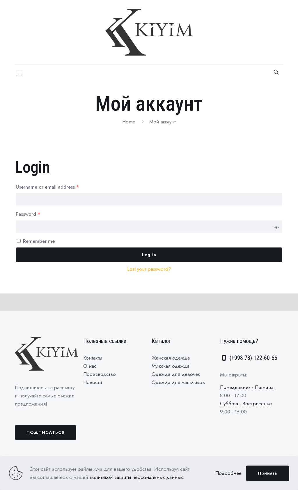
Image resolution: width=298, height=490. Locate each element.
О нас (90, 365)
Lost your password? (149, 269)
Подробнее (228, 473)
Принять (267, 473)
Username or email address (47, 186)
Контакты (92, 357)
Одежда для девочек (176, 374)
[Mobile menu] (20, 73)
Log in (149, 255)
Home (128, 121)
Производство (99, 374)
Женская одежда (171, 357)
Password (28, 213)
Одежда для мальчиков (178, 382)
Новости (92, 382)
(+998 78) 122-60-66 (248, 357)
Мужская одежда (170, 365)
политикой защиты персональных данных (136, 477)
